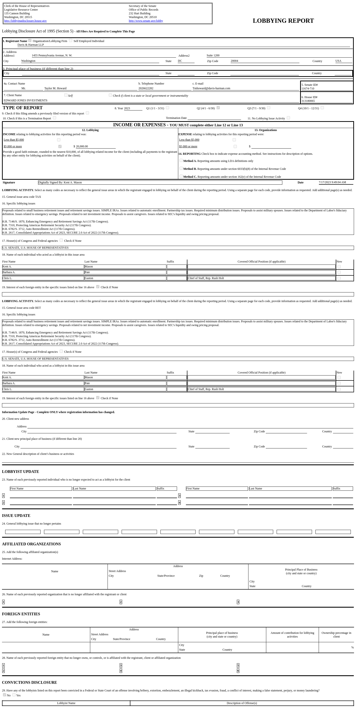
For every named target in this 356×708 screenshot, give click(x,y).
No (7, 695)
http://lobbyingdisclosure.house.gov (25, 20)
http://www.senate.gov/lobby (146, 20)
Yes (16, 695)
